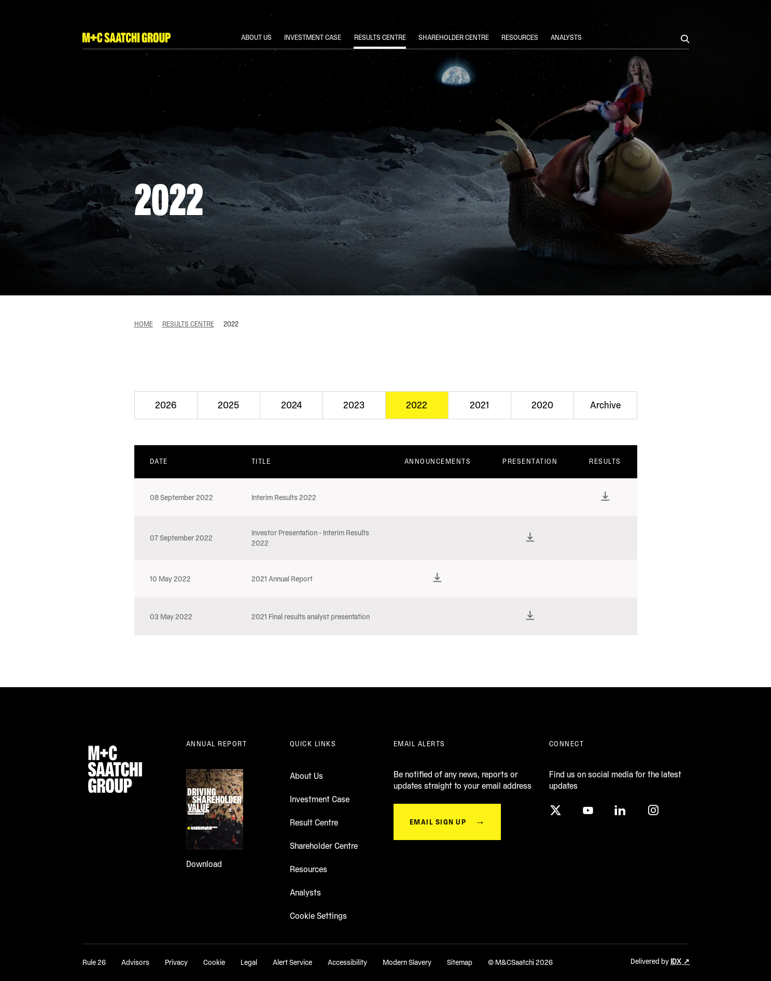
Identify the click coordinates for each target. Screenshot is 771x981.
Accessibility (347, 962)
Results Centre (188, 324)
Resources (308, 869)
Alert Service (292, 962)
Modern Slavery (407, 962)
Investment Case (319, 799)
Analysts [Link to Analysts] (566, 37)
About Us (306, 776)
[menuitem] (257, 40)
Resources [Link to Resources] (519, 37)
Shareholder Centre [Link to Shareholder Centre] (453, 37)
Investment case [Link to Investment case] (313, 37)
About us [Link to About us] (257, 37)
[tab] (166, 405)
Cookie (214, 962)
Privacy (176, 962)
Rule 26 (94, 962)
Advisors (135, 962)
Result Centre (314, 823)
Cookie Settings (318, 916)
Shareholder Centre (324, 846)
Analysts (305, 893)
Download (204, 864)
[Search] (685, 40)
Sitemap (459, 962)
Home (143, 324)
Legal (249, 962)
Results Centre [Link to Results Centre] (380, 37)
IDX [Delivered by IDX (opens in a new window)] (675, 961)
